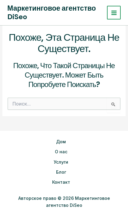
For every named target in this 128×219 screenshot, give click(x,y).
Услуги (61, 162)
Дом (61, 141)
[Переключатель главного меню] (114, 12)
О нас (61, 151)
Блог (61, 172)
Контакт (61, 182)
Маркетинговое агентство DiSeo (51, 12)
